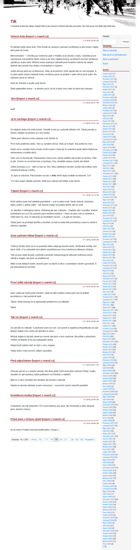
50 (81, 439)
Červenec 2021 (108, 87)
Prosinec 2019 (108, 111)
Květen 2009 (108, 378)
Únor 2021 (107, 92)
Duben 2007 (107, 444)
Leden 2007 (107, 452)
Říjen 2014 (107, 223)
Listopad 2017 (108, 163)
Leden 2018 (107, 158)
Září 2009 (106, 368)
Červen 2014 (108, 231)
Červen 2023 (108, 74)
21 (65, 439)
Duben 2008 (107, 413)
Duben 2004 (107, 539)
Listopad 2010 (108, 331)
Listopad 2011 (108, 300)
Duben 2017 (107, 181)
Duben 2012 (107, 287)
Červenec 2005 (108, 499)
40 (77, 439)
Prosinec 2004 (108, 518)
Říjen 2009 (107, 365)
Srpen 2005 (107, 497)
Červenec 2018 (108, 150)
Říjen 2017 (107, 166)
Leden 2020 (107, 108)
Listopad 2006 (108, 457)
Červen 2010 (108, 344)
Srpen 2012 (107, 276)
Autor (105, 63)
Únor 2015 (107, 215)
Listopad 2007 (108, 426)
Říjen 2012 (107, 271)
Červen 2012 (108, 281)
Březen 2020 (108, 105)
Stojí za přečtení (110, 59)
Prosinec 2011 (108, 297)
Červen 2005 (108, 502)
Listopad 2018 (108, 139)
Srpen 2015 (107, 202)
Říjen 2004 (107, 523)
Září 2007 (106, 431)
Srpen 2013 (107, 247)
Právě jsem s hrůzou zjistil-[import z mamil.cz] (38, 419)
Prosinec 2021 (108, 79)
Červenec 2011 (108, 310)
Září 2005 (106, 494)
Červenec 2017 (108, 173)
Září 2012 (106, 273)
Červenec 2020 (108, 103)
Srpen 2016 (107, 189)
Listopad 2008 (108, 394)
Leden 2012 (107, 294)
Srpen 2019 (107, 121)
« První (33, 439)
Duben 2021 (107, 89)
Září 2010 (106, 336)
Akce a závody (110, 50)
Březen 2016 (108, 192)
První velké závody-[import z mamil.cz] (33, 282)
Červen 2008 (108, 407)
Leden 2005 (107, 515)
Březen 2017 (108, 184)
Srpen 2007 (107, 434)
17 (47, 439)
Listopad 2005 (108, 489)
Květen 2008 (108, 410)
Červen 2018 (108, 153)
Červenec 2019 (108, 124)
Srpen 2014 (107, 229)
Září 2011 (106, 305)
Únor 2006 (107, 481)
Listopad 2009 (108, 363)
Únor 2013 (107, 260)
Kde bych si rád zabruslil (114, 55)
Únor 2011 (107, 323)
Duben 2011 (107, 318)
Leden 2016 (107, 195)
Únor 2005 (107, 512)
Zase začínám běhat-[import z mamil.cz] (34, 235)
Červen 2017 (108, 176)
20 (61, 439)
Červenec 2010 (108, 342)
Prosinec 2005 (108, 486)
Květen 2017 (108, 179)
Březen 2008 (108, 415)
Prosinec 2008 (108, 392)
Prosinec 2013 (108, 239)
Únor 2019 (107, 134)
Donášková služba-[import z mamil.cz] (33, 395)
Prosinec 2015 (108, 197)
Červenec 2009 (108, 373)
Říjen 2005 (107, 491)
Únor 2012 (107, 292)
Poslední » (90, 439)
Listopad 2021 (108, 82)
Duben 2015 (107, 210)
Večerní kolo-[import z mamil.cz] (30, 36)
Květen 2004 (108, 536)
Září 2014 (106, 226)
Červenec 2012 (108, 279)
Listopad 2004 (108, 520)
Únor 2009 (107, 386)
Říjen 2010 (107, 334)
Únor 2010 (107, 355)
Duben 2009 (107, 381)
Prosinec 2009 (108, 360)
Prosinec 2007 (108, 423)
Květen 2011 (108, 315)
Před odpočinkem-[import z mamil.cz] (33, 360)
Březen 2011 (108, 321)
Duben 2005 (107, 507)
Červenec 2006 (108, 468)
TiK (13, 21)
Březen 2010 (108, 352)
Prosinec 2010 (108, 329)
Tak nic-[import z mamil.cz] (26, 317)
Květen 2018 (108, 155)
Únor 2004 (107, 544)
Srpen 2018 (107, 147)
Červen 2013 (108, 250)
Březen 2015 (108, 213)
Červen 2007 (108, 439)
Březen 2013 (108, 258)
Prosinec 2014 (108, 218)
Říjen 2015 (107, 200)
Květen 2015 (108, 208)
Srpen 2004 (107, 528)
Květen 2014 (108, 234)
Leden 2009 (107, 389)
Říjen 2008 (107, 397)
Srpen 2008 (107, 402)
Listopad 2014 (108, 221)
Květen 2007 (108, 441)
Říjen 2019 (107, 116)
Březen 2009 (108, 384)
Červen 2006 (108, 470)
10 (40, 439)
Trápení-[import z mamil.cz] (27, 190)
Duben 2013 (107, 255)
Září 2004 (106, 526)
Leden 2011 (107, 326)
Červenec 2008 (108, 405)
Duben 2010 (107, 350)
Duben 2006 (107, 476)
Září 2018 (106, 145)
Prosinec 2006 (108, 455)
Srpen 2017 (107, 171)
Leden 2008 (107, 420)
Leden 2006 (107, 484)
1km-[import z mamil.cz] (25, 98)
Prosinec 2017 (108, 160)
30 (72, 439)
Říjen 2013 (107, 245)
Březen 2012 (108, 289)
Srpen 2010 (107, 339)
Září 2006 (106, 462)
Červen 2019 (108, 126)
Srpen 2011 (107, 307)
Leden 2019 (107, 137)
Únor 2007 (107, 449)
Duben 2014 (107, 237)
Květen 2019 (108, 129)
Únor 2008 (107, 418)
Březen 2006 (108, 478)
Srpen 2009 (107, 371)
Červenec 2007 (108, 436)
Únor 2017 (107, 187)
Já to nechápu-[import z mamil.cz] (31, 119)
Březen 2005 (108, 510)
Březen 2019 (108, 131)
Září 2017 (106, 168)
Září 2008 (106, 399)
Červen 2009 (108, 376)
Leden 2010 (107, 357)
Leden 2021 (107, 95)
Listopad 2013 (108, 242)
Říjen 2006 (107, 460)
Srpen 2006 (107, 465)
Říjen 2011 (107, 302)
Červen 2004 (108, 533)
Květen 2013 (108, 252)
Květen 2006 (108, 473)
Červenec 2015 (108, 205)
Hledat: (106, 36)
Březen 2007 (108, 447)
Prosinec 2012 (108, 265)
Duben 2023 (107, 76)
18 (51, 439)
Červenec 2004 (108, 531)
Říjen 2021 (107, 84)
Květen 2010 (108, 347)
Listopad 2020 (108, 100)
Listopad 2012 (108, 268)
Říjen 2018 (107, 142)
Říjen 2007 (107, 428)
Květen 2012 (108, 284)
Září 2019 (106, 118)
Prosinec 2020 (108, 97)
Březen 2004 (108, 541)
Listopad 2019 (108, 113)
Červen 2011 (108, 313)
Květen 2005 (108, 504)
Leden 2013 (107, 263)
